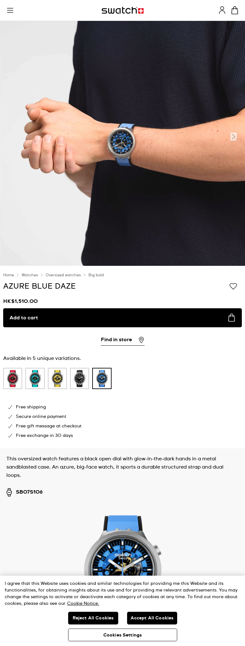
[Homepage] (123, 10)
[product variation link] (12, 378)
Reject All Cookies (93, 618)
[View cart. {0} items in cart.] (235, 10)
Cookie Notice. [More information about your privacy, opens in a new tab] (83, 603)
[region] (122, 611)
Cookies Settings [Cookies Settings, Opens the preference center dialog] (122, 635)
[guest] (222, 10)
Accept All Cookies (152, 618)
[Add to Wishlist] (233, 286)
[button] (10, 10)
